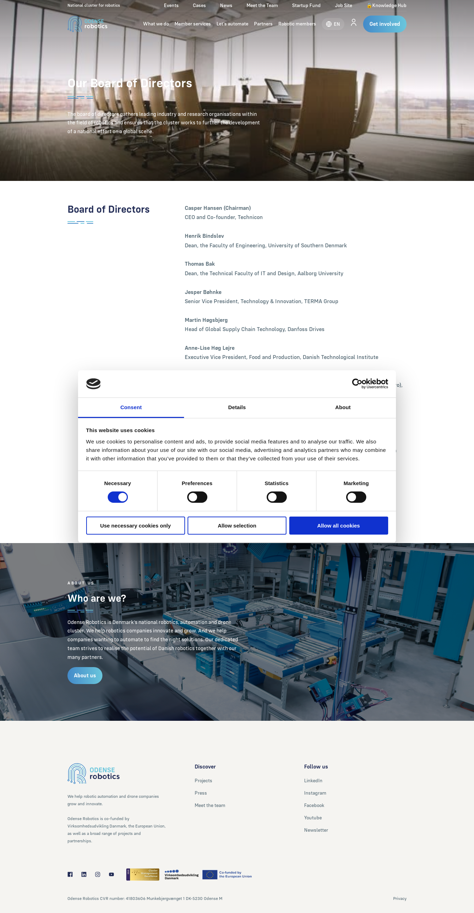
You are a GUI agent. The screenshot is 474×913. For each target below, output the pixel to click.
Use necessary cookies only (135, 526)
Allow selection (237, 526)
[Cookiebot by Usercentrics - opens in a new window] (357, 383)
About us (85, 675)
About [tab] (343, 407)
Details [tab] (237, 407)
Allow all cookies (338, 526)
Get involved (384, 23)
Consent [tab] (131, 407)
